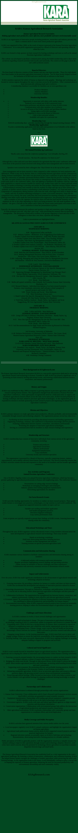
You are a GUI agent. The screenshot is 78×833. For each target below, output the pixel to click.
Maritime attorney (58, 185)
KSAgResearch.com (39, 2)
